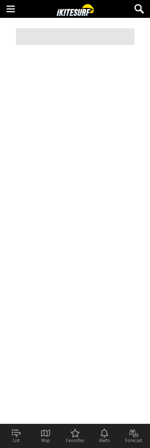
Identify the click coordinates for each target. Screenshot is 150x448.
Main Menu (10, 8)
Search (139, 6)
